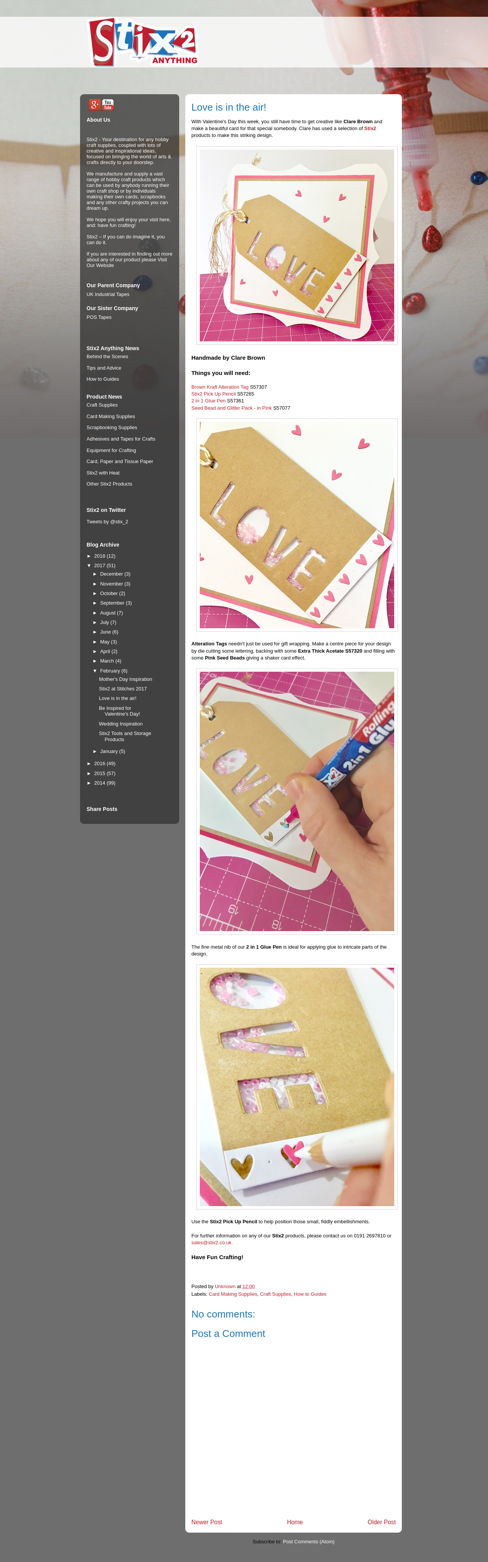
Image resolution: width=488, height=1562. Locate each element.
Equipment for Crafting (111, 450)
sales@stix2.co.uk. (212, 1242)
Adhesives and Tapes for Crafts (121, 439)
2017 (100, 565)
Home (295, 1522)
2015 (100, 773)
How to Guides (310, 1294)
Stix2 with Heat (103, 473)
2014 (100, 783)
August (108, 613)
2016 (100, 763)
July (105, 622)
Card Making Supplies (233, 1294)
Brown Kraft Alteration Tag (220, 387)
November (112, 584)
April (106, 651)
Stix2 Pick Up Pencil (213, 394)
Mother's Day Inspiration (125, 679)
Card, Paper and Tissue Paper (120, 461)
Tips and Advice (104, 368)
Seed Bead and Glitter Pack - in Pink (231, 408)
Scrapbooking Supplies (112, 427)
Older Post (382, 1522)
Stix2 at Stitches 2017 (123, 689)
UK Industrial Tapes (108, 294)
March (108, 661)
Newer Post (206, 1522)
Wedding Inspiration (121, 724)
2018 (100, 556)
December (112, 574)
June (106, 632)
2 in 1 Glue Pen (208, 401)
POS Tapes (99, 317)
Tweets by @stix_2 (107, 521)
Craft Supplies (275, 1294)
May (105, 642)
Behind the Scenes (107, 356)
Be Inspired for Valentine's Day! (119, 711)
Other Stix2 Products (109, 484)
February (111, 671)
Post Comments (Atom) (308, 1541)
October (109, 593)
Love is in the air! (117, 698)
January (109, 751)
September (113, 603)
